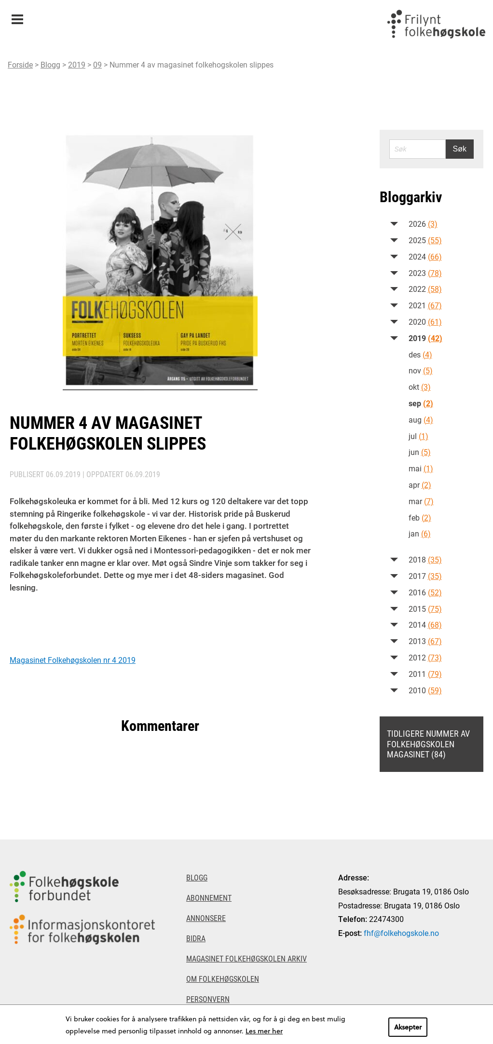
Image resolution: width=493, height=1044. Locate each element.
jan (420, 533)
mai (421, 468)
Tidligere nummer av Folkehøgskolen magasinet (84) (428, 744)
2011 (425, 674)
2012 (425, 657)
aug (421, 419)
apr (420, 485)
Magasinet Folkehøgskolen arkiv (246, 958)
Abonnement (209, 898)
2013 (425, 641)
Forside (20, 64)
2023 (425, 273)
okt (420, 387)
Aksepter (408, 1027)
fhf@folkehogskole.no (401, 933)
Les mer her (264, 1031)
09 (97, 64)
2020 (425, 321)
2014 (425, 624)
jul (418, 436)
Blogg (50, 64)
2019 (76, 64)
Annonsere (206, 918)
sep (421, 403)
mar (421, 501)
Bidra (195, 938)
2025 (425, 240)
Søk (459, 149)
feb (420, 517)
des (420, 354)
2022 (425, 289)
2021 (425, 305)
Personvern (208, 999)
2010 (425, 690)
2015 (425, 609)
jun (420, 452)
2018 (425, 559)
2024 (425, 256)
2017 (425, 576)
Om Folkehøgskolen (222, 979)
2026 (423, 224)
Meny (17, 16)
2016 (425, 592)
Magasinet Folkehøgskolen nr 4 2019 (73, 660)
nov (421, 370)
